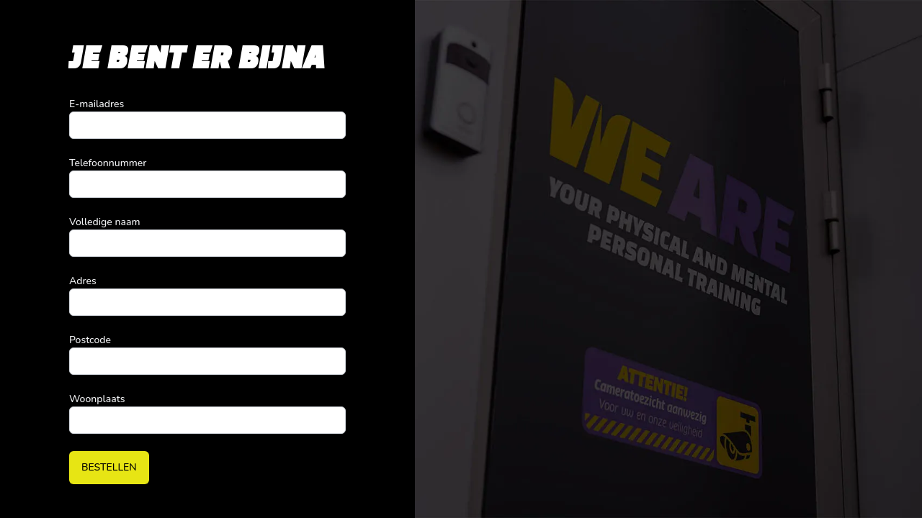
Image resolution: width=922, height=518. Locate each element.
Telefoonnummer (107, 163)
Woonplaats (97, 399)
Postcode (90, 340)
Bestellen (109, 467)
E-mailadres (96, 104)
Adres (83, 281)
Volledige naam (104, 222)
